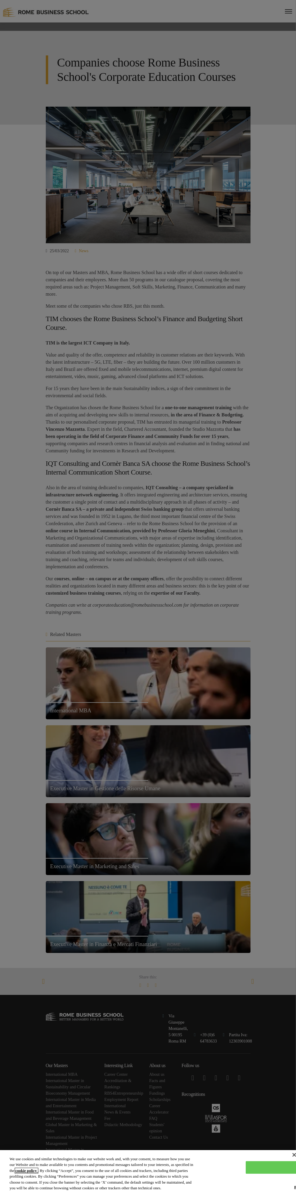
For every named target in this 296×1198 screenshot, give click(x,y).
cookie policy (26, 1170)
